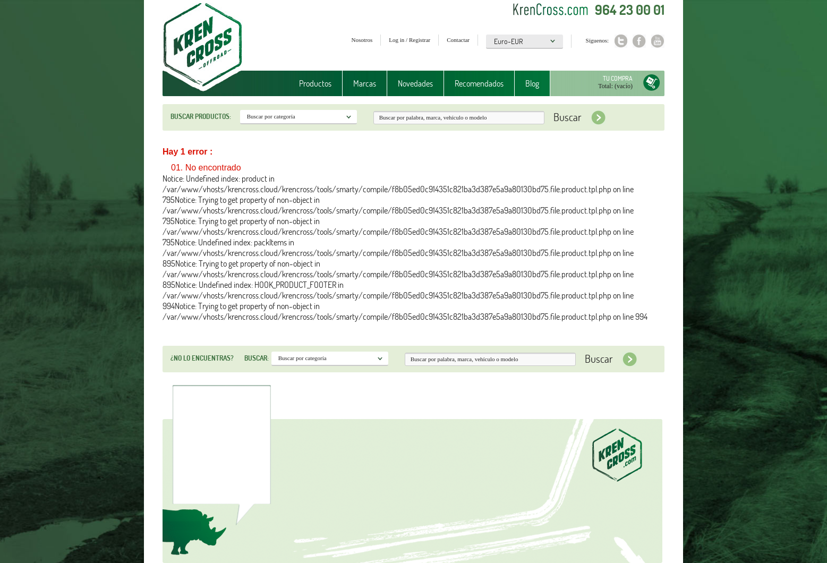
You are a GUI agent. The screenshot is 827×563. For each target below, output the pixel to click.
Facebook (639, 41)
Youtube (657, 41)
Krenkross (203, 48)
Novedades (415, 83)
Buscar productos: (200, 116)
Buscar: (256, 358)
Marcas (364, 83)
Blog (532, 83)
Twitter (620, 41)
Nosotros (362, 40)
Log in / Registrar (409, 40)
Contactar (458, 40)
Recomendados (479, 83)
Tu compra (618, 78)
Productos (315, 83)
